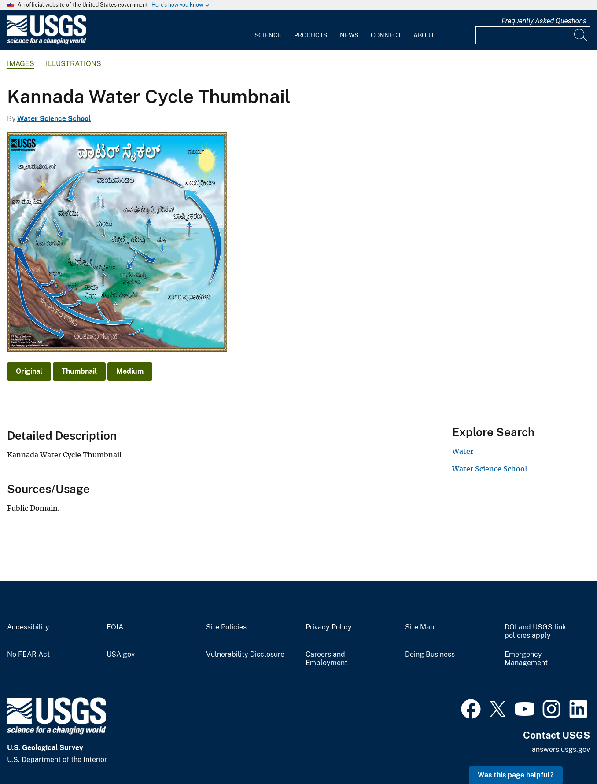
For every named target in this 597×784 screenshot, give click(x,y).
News (349, 35)
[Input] (532, 35)
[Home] (46, 42)
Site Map (420, 627)
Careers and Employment (326, 659)
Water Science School (54, 118)
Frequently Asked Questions (543, 21)
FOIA (115, 627)
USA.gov (121, 655)
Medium (130, 371)
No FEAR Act (28, 655)
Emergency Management (526, 659)
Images (20, 63)
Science (268, 35)
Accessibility (28, 627)
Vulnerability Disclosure (245, 655)
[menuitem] (268, 30)
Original (29, 371)
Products (310, 35)
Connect (386, 35)
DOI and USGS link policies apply (535, 631)
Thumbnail (79, 371)
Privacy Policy (329, 627)
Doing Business (430, 655)
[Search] (581, 35)
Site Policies (226, 627)
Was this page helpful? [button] (516, 775)
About (423, 35)
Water (462, 451)
